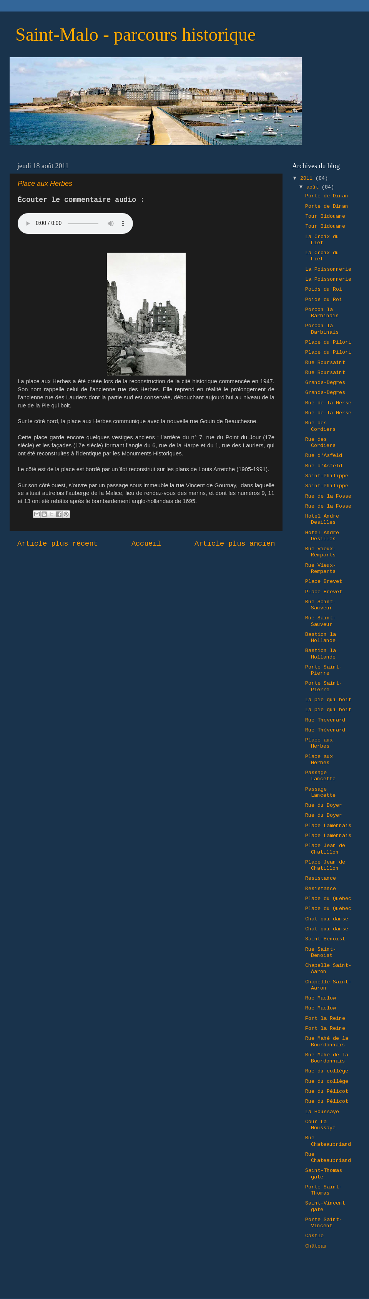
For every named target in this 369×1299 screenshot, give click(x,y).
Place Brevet (323, 581)
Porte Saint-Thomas (323, 1190)
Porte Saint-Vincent (323, 1223)
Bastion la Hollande (320, 638)
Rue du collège (326, 1071)
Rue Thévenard (325, 730)
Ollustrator (217, 1283)
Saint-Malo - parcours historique (135, 34)
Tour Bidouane (325, 216)
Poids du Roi (323, 289)
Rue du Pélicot (326, 1091)
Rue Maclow (320, 998)
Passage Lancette (320, 776)
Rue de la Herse (328, 403)
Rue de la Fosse (328, 496)
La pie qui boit (328, 700)
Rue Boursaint (325, 363)
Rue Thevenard (325, 720)
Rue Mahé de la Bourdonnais (326, 1041)
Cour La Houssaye (320, 1125)
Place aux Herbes (319, 743)
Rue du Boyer (323, 805)
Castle (314, 1236)
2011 (308, 178)
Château (316, 1246)
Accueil (146, 543)
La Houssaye (322, 1112)
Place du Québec (328, 899)
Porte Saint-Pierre (323, 670)
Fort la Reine (325, 1018)
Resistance (320, 878)
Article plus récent (57, 543)
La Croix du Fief (322, 240)
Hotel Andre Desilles (322, 519)
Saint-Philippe (326, 476)
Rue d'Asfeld (323, 455)
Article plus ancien (234, 543)
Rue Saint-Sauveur (320, 605)
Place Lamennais (328, 826)
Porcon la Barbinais (322, 313)
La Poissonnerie (328, 269)
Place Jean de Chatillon (325, 849)
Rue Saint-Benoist (320, 952)
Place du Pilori (328, 342)
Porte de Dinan (326, 196)
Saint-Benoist (325, 939)
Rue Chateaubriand (328, 1141)
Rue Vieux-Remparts (320, 552)
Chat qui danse (326, 919)
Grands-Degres (325, 383)
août (314, 187)
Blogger (284, 1283)
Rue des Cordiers (320, 426)
